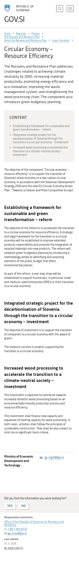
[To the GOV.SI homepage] (21, 14)
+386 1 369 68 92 (17, 529)
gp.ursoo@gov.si (17, 533)
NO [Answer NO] (23, 506)
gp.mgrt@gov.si (54, 457)
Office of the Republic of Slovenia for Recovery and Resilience (34, 523)
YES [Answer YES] (10, 506)
